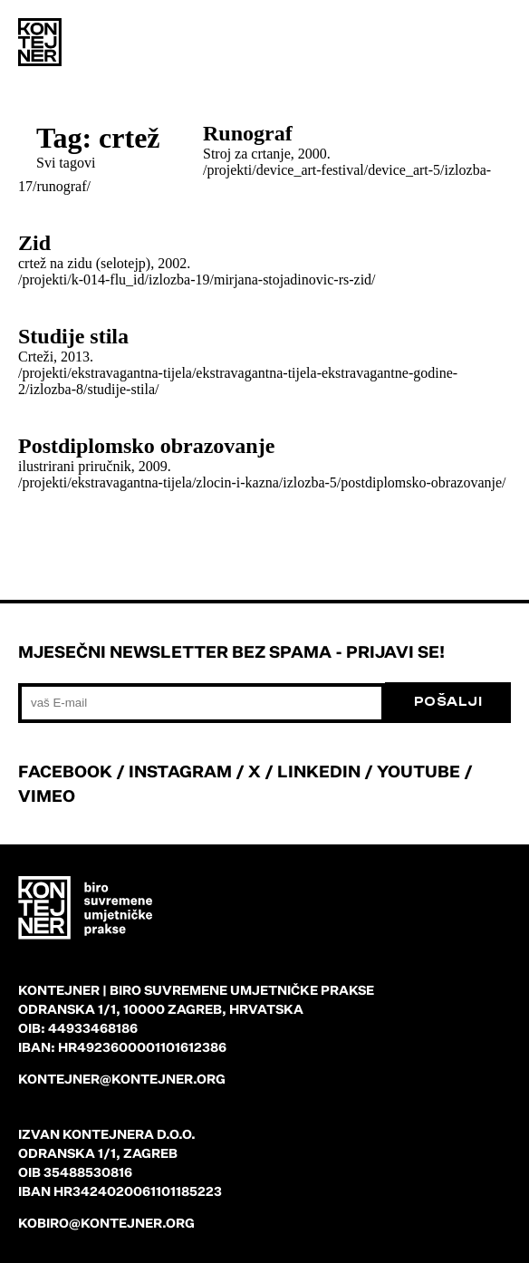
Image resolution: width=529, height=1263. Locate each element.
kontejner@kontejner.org (122, 1078)
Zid (34, 243)
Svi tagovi (65, 162)
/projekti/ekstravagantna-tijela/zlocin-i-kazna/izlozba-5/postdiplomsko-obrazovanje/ (261, 482)
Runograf (248, 133)
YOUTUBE (418, 771)
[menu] (493, 45)
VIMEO (46, 795)
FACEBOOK (65, 771)
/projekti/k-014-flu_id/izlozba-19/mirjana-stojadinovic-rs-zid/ (197, 279)
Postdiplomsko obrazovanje (146, 446)
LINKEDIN (319, 771)
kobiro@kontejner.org (106, 1222)
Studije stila (73, 336)
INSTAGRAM (180, 771)
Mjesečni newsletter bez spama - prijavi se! (231, 651)
